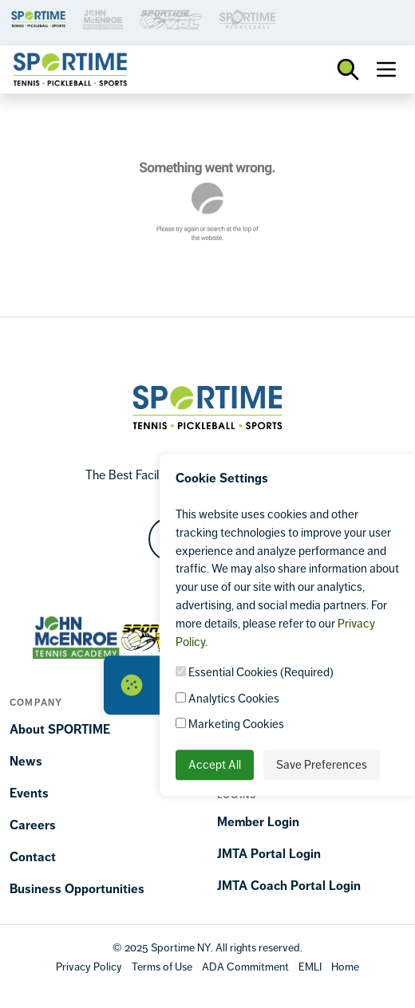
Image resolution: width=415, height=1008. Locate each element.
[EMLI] (310, 966)
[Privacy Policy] (89, 966)
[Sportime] (70, 69)
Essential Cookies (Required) (255, 672)
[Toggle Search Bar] (348, 69)
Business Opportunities (77, 888)
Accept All (214, 764)
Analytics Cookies (227, 698)
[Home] (345, 966)
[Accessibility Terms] (245, 966)
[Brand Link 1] (38, 18)
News (26, 761)
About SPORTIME (60, 729)
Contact (33, 856)
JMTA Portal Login (269, 853)
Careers (33, 825)
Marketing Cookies (230, 724)
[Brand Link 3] (103, 18)
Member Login (258, 821)
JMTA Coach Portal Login (289, 885)
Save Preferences (321, 764)
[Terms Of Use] (162, 966)
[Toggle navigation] (386, 69)
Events (29, 793)
